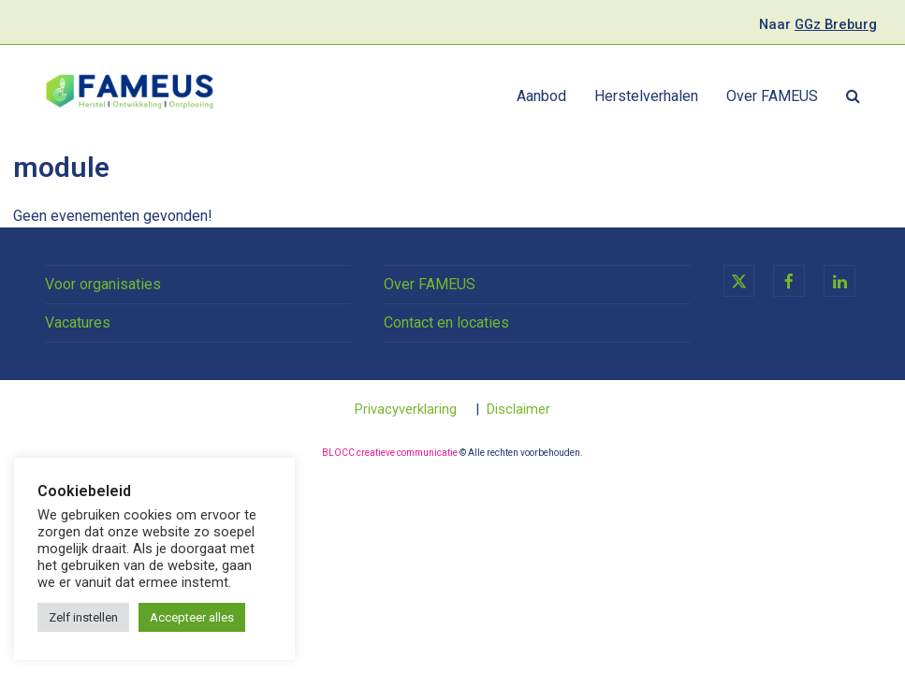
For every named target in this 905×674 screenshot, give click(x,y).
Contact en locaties (446, 322)
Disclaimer (518, 409)
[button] (853, 96)
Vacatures (77, 322)
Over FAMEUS (429, 284)
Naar (818, 24)
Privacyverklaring (406, 409)
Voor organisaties (103, 284)
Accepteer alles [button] (192, 617)
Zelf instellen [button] (83, 617)
